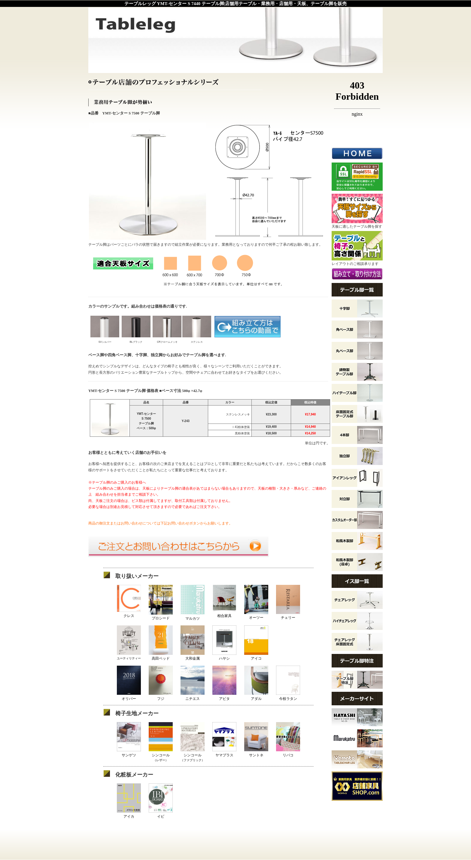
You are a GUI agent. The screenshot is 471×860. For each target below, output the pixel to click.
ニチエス (193, 696)
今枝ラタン (288, 696)
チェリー (288, 615)
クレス (129, 613)
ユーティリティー (129, 656)
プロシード (161, 616)
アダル (256, 696)
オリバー (129, 696)
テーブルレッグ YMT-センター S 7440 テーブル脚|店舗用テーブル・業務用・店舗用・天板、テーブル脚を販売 (235, 3)
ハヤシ (224, 656)
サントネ (256, 752)
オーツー (256, 615)
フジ (161, 696)
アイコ (256, 656)
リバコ (288, 752)
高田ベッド (161, 656)
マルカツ (193, 616)
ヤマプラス (224, 752)
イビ (161, 814)
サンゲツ (129, 752)
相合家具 (224, 613)
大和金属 (193, 656)
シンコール (161, 754)
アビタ (224, 696)
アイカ (129, 814)
